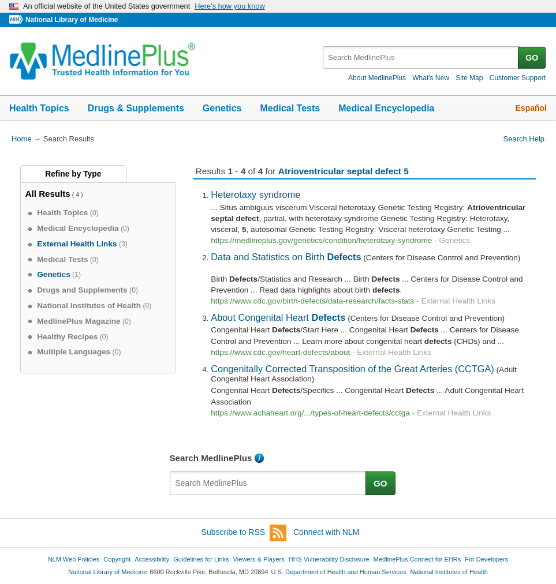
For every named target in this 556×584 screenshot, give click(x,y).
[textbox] (421, 57)
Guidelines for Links (201, 559)
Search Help (523, 138)
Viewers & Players (259, 559)
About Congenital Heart (278, 317)
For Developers (486, 559)
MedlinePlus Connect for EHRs (417, 559)
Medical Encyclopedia (386, 108)
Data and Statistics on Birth (286, 257)
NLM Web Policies (74, 559)
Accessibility (152, 559)
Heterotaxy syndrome (255, 194)
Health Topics (39, 108)
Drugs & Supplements (136, 108)
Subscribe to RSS (244, 533)
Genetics (222, 108)
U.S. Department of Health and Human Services (338, 571)
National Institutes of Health (449, 571)
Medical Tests (290, 108)
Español (531, 108)
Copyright (116, 559)
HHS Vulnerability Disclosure (329, 559)
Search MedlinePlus (211, 458)
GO (531, 57)
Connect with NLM (326, 532)
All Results (47, 194)
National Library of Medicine (71, 20)
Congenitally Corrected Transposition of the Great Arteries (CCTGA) (352, 369)
